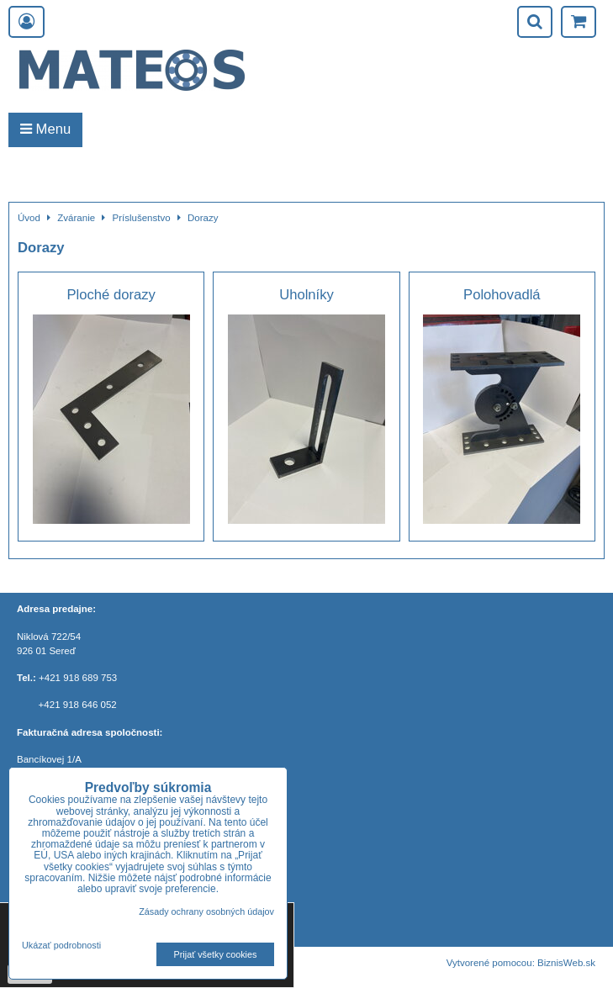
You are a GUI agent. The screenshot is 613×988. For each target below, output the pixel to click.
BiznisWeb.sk (566, 963)
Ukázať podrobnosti (61, 945)
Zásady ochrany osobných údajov (206, 911)
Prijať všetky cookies (215, 954)
